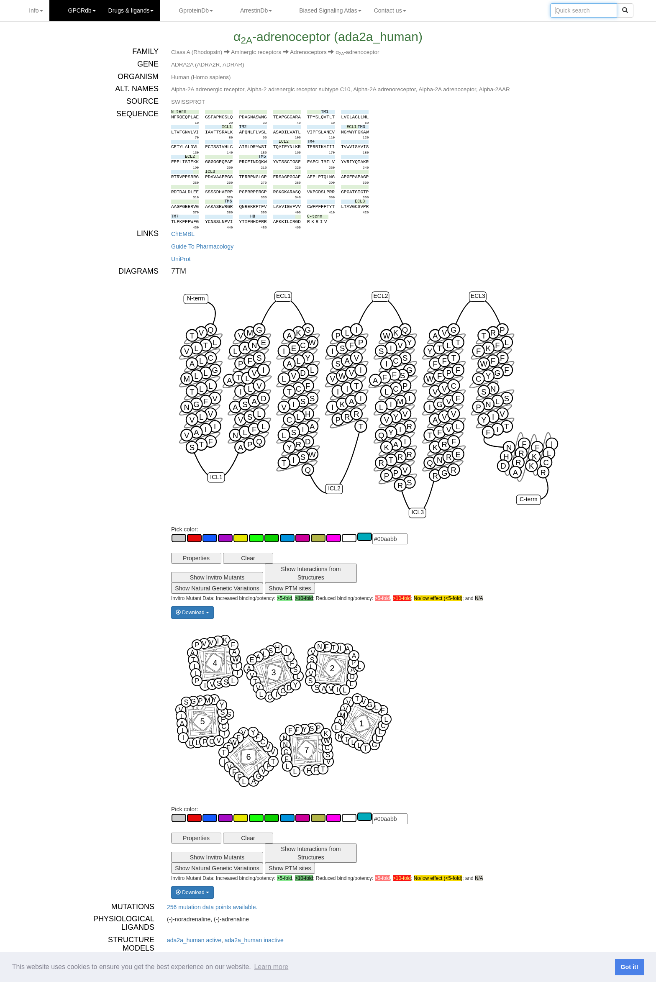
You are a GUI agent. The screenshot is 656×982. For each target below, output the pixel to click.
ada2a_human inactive (254, 940)
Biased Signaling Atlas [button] (330, 10)
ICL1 (216, 477)
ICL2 (334, 488)
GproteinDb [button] (196, 10)
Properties (196, 558)
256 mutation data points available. (212, 907)
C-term (529, 499)
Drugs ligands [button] (131, 10)
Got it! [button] (629, 967)
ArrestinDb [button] (256, 10)
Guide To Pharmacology (202, 246)
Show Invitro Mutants (217, 577)
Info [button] (36, 10)
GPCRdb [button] (82, 10)
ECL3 (478, 296)
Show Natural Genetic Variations (217, 588)
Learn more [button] (271, 966)
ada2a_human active (194, 940)
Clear (248, 558)
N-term (196, 298)
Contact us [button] (390, 10)
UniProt (181, 259)
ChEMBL (183, 234)
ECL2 (381, 296)
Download (192, 612)
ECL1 (283, 296)
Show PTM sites (290, 588)
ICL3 (418, 512)
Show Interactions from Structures (311, 573)
